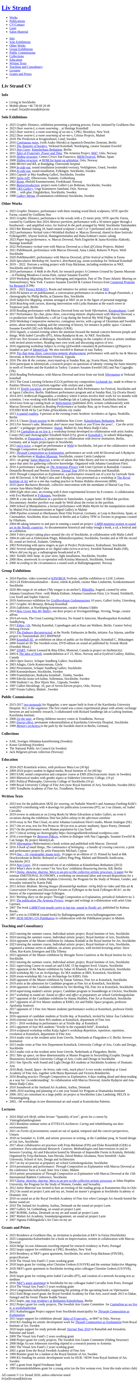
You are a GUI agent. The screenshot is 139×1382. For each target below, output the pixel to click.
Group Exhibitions (21, 49)
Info (12, 38)
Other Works (17, 45)
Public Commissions (22, 52)
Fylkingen (44, 495)
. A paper (70, 872)
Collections (16, 56)
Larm (12, 28)
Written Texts (17, 63)
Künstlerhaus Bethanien (47, 149)
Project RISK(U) (36, 289)
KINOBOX (58, 578)
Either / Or (23, 625)
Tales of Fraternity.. (75, 1318)
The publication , (40, 900)
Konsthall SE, (25, 639)
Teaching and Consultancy (26, 67)
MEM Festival (86, 156)
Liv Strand (16, 7)
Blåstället (88, 589)
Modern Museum (46, 456)
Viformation (24, 843)
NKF (106, 289)
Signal (58, 428)
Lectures (14, 70)
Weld (70, 445)
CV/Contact (16, 24)
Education (15, 59)
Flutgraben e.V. (37, 438)
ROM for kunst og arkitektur (60, 160)
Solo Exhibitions (20, 42)
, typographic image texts (38, 854)
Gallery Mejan (26, 195)
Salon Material (18, 31)
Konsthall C (95, 435)
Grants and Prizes (20, 74)
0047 (94, 153)
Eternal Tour (69, 470)
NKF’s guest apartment (31, 1283)
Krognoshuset (117, 310)
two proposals (32, 704)
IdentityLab (40, 349)
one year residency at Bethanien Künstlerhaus (54, 1300)
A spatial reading (27, 413)
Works (13, 17)
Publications (17, 21)
